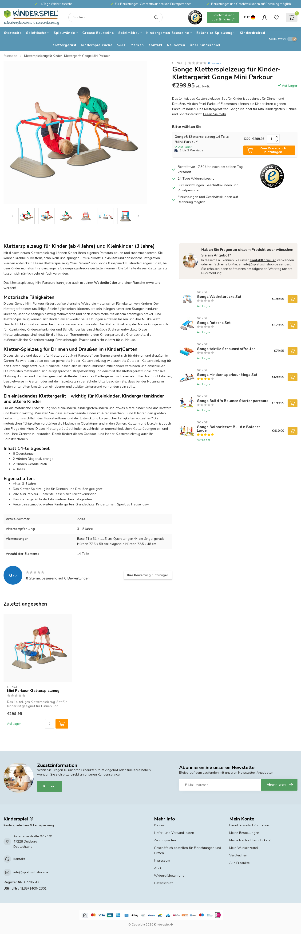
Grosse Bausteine (98, 33)
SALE (121, 45)
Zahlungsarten (165, 840)
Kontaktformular (263, 260)
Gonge (177, 63)
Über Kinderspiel (205, 45)
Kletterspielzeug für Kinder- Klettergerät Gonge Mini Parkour (67, 56)
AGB (157, 868)
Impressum (162, 860)
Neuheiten (176, 45)
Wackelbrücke (105, 282)
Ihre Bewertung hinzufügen (148, 575)
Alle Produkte (239, 863)
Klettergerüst (64, 45)
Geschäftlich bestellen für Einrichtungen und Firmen (187, 850)
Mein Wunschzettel (243, 848)
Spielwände (64, 33)
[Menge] (49, 724)
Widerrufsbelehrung (169, 875)
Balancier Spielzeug (214, 33)
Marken (137, 45)
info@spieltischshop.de (30, 872)
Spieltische (36, 33)
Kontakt (155, 45)
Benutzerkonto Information (249, 825)
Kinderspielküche (96, 45)
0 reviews (214, 63)
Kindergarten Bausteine (167, 33)
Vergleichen (238, 855)
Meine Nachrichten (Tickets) (250, 840)
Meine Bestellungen (244, 833)
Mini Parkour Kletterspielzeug (33, 691)
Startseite (13, 33)
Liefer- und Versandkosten (174, 833)
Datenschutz (163, 883)
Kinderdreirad (252, 33)
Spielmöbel (128, 33)
